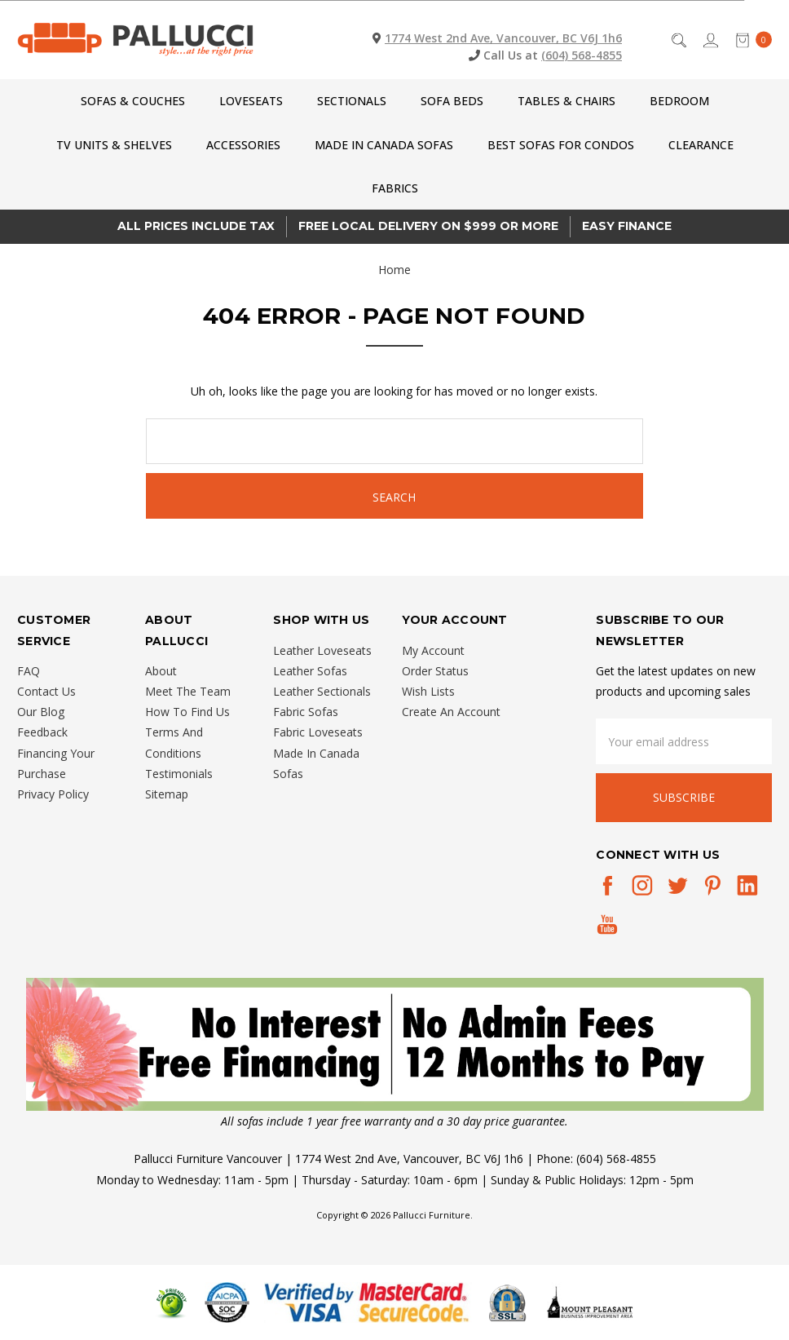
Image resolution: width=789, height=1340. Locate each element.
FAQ (28, 671)
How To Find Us (187, 711)
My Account (433, 650)
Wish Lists (428, 691)
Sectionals (351, 100)
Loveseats (251, 100)
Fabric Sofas (305, 711)
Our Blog (40, 711)
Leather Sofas (310, 671)
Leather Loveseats (322, 650)
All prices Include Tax (196, 226)
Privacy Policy (53, 794)
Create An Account (451, 711)
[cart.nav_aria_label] (749, 39)
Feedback (42, 732)
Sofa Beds (452, 100)
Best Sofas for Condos (560, 145)
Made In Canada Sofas (384, 145)
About (161, 671)
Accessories (243, 145)
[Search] (677, 39)
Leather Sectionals (322, 691)
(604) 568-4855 (581, 55)
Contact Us (46, 691)
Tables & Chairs (566, 100)
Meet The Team (188, 691)
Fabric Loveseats (318, 732)
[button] (395, 1044)
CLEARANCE (701, 145)
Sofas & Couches (133, 100)
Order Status (435, 671)
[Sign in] (709, 39)
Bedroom (679, 100)
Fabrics (395, 188)
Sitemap (166, 794)
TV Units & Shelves (114, 145)
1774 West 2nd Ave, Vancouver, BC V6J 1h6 (503, 38)
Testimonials (179, 773)
